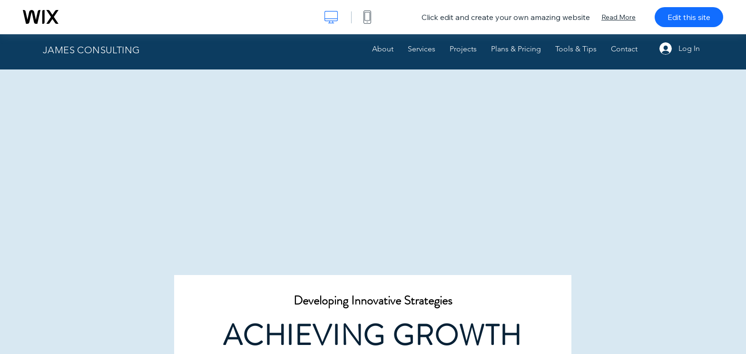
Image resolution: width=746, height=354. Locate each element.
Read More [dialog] (618, 17)
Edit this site (688, 17)
